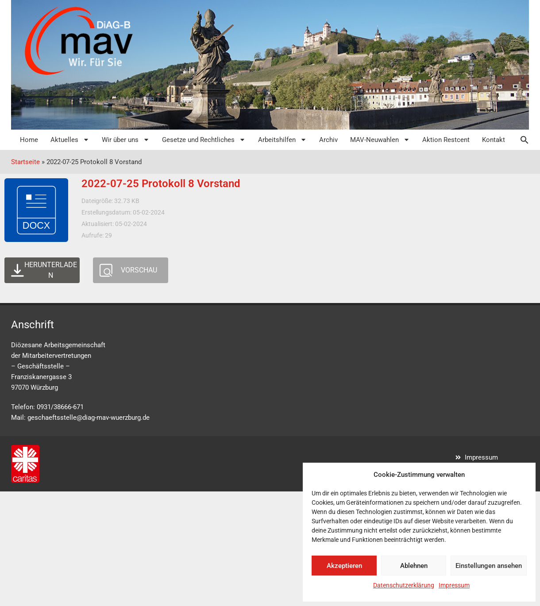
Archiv (328, 140)
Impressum (454, 585)
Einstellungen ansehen (488, 566)
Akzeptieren (344, 566)
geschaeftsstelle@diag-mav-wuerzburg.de (88, 418)
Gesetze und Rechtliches (204, 139)
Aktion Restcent (446, 140)
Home (29, 140)
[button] (520, 140)
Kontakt (493, 140)
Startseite (25, 162)
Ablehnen (414, 566)
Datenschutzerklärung (403, 585)
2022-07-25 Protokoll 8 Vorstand (160, 183)
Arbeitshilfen (282, 139)
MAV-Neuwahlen (380, 139)
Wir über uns (126, 139)
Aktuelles (69, 139)
